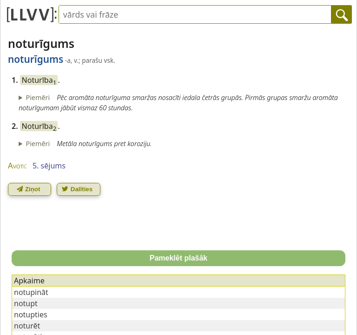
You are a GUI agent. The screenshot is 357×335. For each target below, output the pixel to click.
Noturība (39, 80)
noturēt (27, 326)
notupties (30, 314)
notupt (26, 303)
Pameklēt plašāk (179, 258)
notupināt (31, 292)
